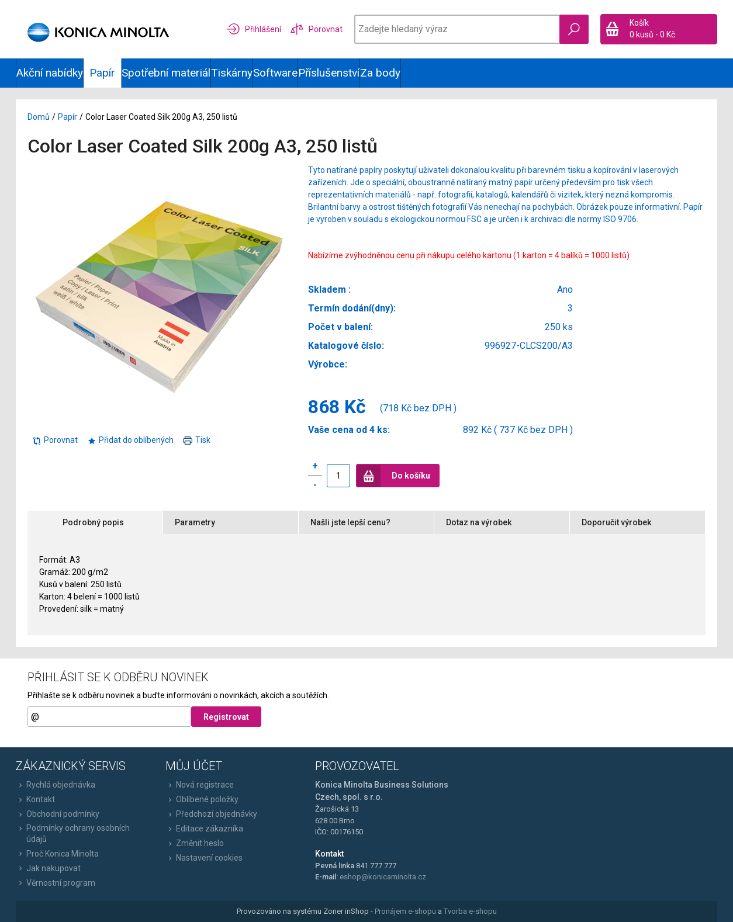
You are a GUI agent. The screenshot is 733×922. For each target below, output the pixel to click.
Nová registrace (199, 784)
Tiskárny (232, 72)
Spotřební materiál (166, 72)
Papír (67, 117)
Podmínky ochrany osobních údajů (73, 833)
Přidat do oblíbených (130, 440)
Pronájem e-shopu (405, 911)
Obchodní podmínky (57, 814)
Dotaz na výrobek (478, 522)
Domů (38, 117)
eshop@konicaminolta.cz (383, 876)
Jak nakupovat (48, 868)
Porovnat (55, 440)
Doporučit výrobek (616, 522)
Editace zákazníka (204, 828)
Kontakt (35, 799)
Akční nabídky (49, 72)
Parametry (195, 522)
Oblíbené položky (201, 799)
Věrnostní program (55, 883)
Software (275, 72)
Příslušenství (328, 72)
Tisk (196, 440)
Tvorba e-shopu (470, 911)
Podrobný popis (93, 522)
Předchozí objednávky (211, 814)
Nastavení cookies (204, 857)
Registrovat (226, 717)
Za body (380, 72)
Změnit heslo (194, 843)
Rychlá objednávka (55, 784)
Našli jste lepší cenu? (350, 522)
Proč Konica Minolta (57, 853)
